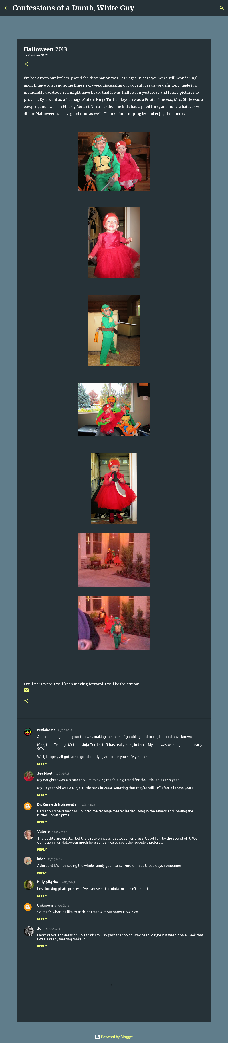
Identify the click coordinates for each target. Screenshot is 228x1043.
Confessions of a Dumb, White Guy (73, 8)
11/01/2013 (64, 730)
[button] (26, 64)
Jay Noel (44, 773)
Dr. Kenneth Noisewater (57, 804)
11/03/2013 (67, 882)
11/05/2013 (52, 928)
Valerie (43, 832)
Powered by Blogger (114, 1037)
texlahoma (46, 730)
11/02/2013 (59, 831)
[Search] (140, 8)
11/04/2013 (62, 905)
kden (41, 859)
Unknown (45, 905)
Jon (40, 928)
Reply (42, 764)
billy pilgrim (47, 882)
